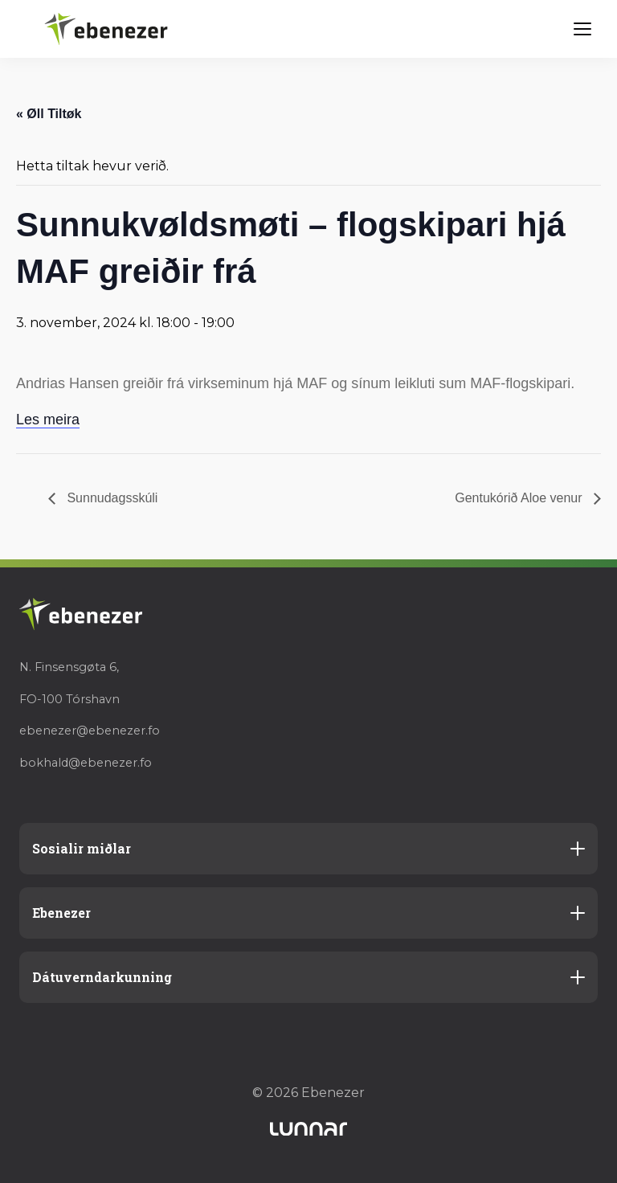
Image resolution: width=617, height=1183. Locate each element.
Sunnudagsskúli (110, 498)
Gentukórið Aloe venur (520, 498)
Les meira (48, 419)
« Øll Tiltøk (49, 114)
